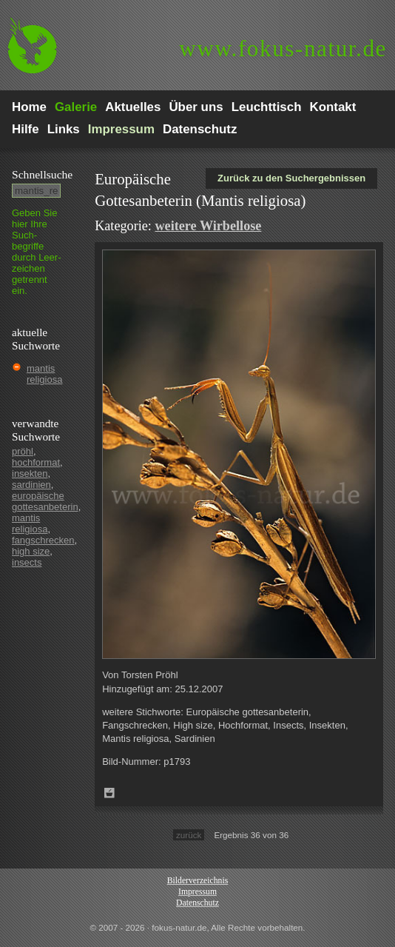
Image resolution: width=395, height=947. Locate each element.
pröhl (22, 451)
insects (26, 562)
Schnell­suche (42, 174)
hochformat (36, 462)
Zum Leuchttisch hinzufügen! (109, 793)
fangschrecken (43, 540)
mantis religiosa (44, 374)
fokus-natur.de (283, 48)
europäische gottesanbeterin (45, 501)
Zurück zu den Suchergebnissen (291, 178)
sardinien (31, 484)
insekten (29, 473)
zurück (188, 835)
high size (31, 551)
